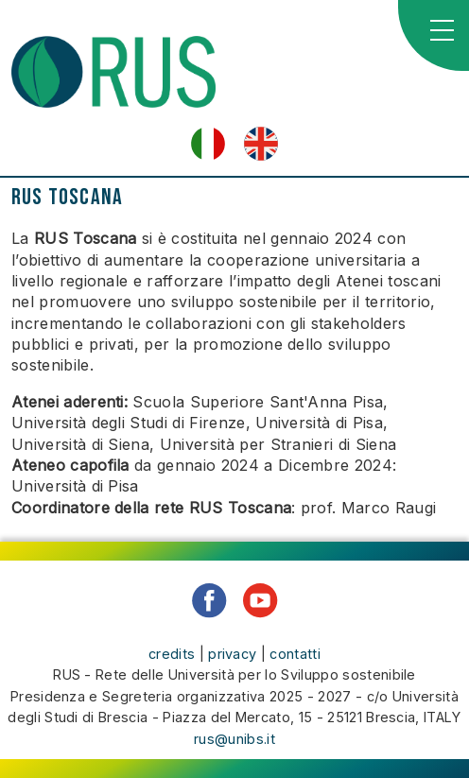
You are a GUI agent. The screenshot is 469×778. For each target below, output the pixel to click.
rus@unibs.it (234, 739)
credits (171, 654)
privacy (232, 654)
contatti (295, 654)
